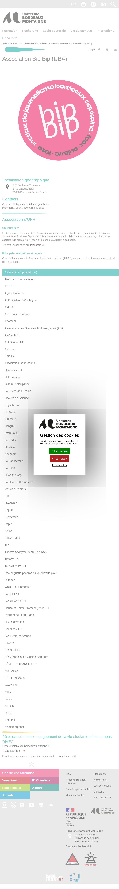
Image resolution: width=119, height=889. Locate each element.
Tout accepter (59, 451)
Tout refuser (59, 458)
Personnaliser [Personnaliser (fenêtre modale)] (59, 465)
